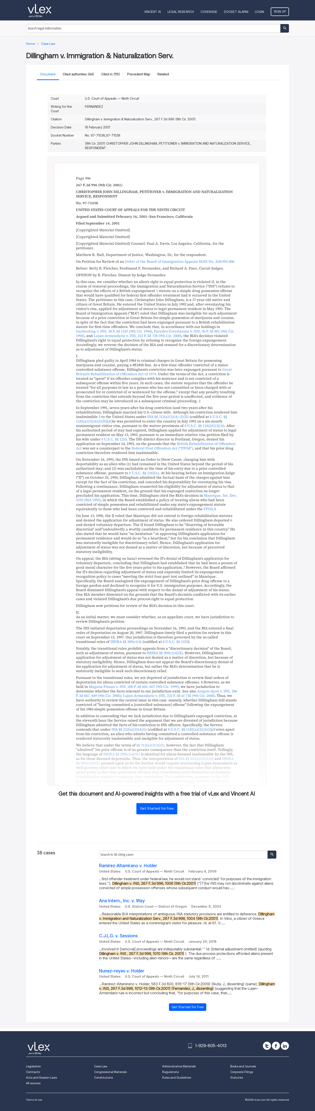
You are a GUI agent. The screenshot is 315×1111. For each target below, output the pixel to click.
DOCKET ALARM (236, 11)
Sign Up (280, 11)
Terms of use (34, 1099)
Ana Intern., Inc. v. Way (122, 900)
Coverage (209, 11)
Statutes (236, 1077)
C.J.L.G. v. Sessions (118, 935)
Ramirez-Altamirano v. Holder (128, 865)
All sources (33, 1083)
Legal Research (181, 11)
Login (259, 11)
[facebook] (276, 1046)
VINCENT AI (152, 11)
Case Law (100, 1066)
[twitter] (267, 1046)
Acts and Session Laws (41, 1077)
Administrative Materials (179, 1066)
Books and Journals (243, 1066)
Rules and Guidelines (176, 1077)
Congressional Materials (110, 1072)
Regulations (170, 1072)
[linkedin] (285, 1046)
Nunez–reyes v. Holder (121, 971)
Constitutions (103, 1077)
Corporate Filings (241, 1072)
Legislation (33, 1066)
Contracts (33, 1072)
